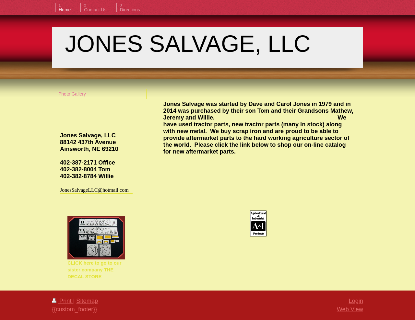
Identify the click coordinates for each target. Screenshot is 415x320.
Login (356, 301)
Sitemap (87, 301)
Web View (350, 309)
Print (62, 301)
